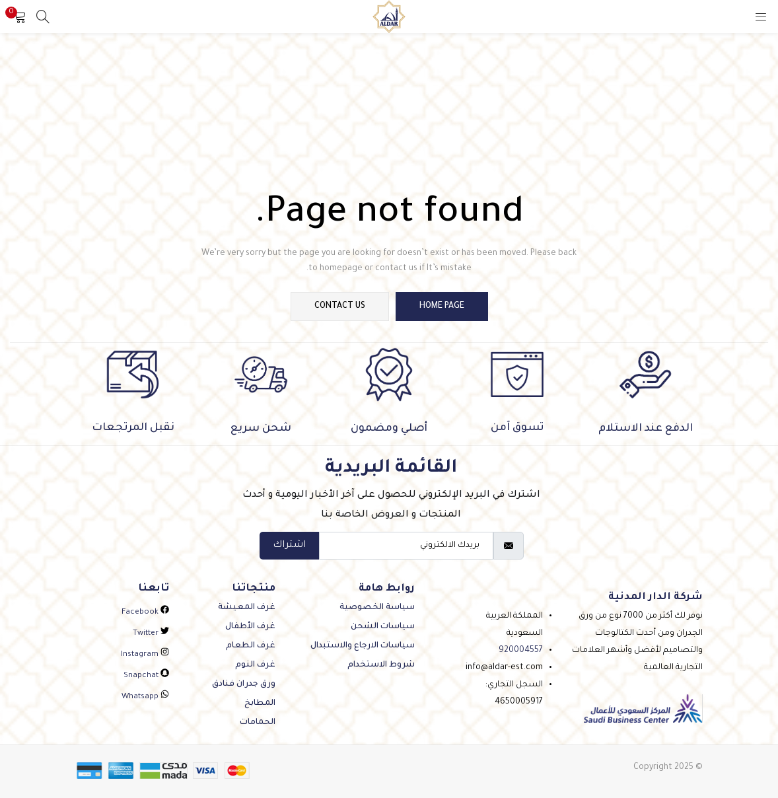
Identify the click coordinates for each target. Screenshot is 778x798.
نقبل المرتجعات (133, 428)
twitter (151, 634)
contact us (339, 306)
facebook (145, 612)
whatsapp (145, 697)
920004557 (521, 650)
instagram (145, 655)
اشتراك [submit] (289, 545)
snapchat (146, 676)
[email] (406, 546)
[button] (20, 16)
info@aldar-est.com (504, 667)
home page (441, 306)
